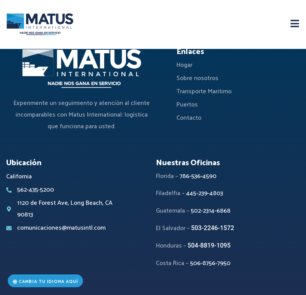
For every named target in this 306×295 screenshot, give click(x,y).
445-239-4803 (204, 193)
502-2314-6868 (210, 211)
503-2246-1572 (212, 228)
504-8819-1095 (209, 245)
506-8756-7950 (210, 263)
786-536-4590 (198, 176)
